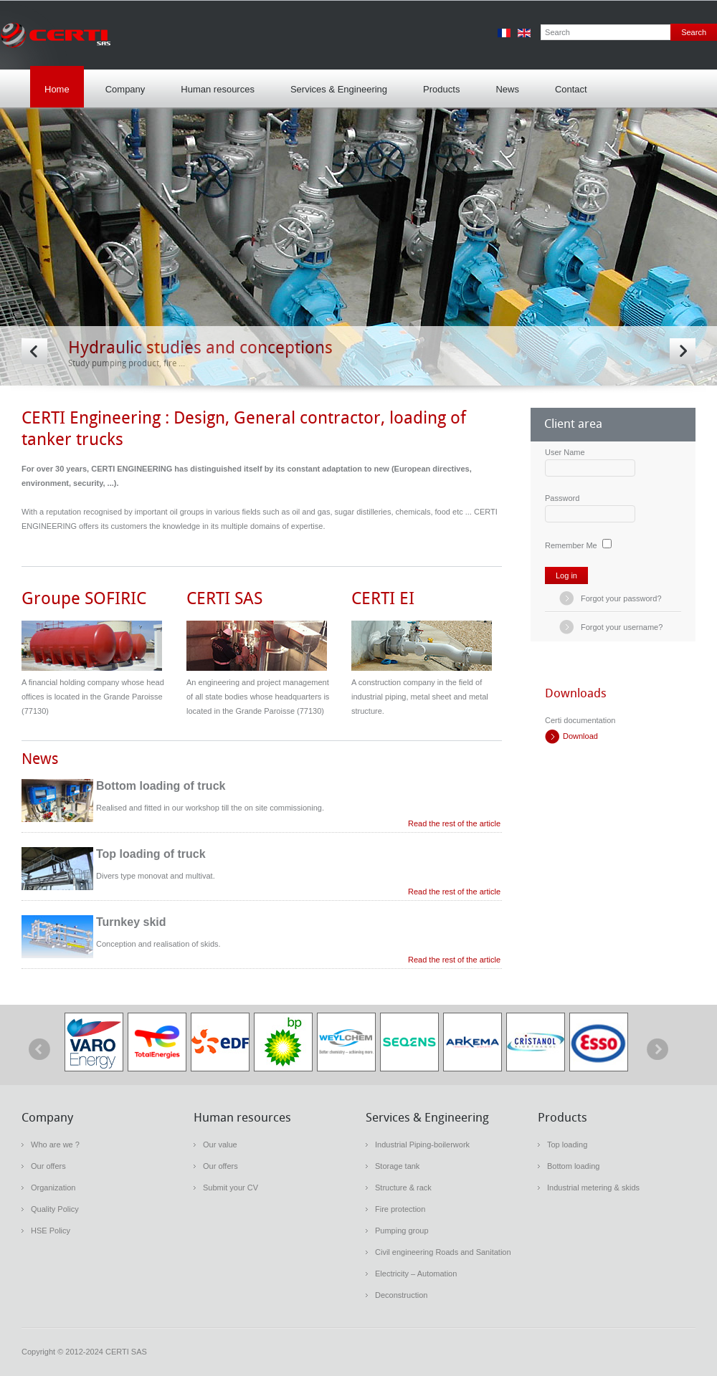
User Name (565, 452)
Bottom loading (573, 1166)
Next (682, 351)
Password (562, 498)
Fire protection (400, 1209)
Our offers (48, 1166)
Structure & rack (403, 1187)
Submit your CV (230, 1187)
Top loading (567, 1144)
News (507, 89)
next (657, 1049)
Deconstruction (401, 1295)
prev (39, 1049)
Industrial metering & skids (593, 1187)
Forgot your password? (621, 598)
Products (438, 85)
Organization (53, 1187)
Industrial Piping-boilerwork (422, 1144)
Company (122, 85)
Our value (220, 1144)
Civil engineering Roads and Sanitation (443, 1252)
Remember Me (571, 545)
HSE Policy (50, 1230)
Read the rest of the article (454, 823)
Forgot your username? (622, 627)
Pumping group (402, 1230)
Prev (34, 351)
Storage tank (397, 1166)
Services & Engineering (335, 85)
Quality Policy (55, 1209)
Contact (571, 89)
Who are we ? (55, 1144)
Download (580, 736)
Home (57, 89)
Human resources (214, 85)
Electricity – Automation (416, 1273)
